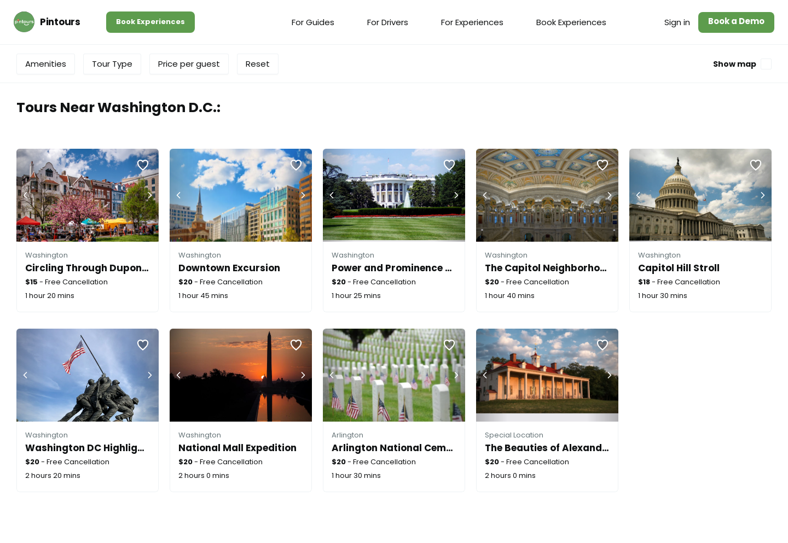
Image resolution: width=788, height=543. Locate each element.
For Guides (313, 22)
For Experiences (472, 22)
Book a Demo (736, 21)
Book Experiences (150, 21)
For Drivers (387, 22)
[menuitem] (313, 22)
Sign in (677, 22)
